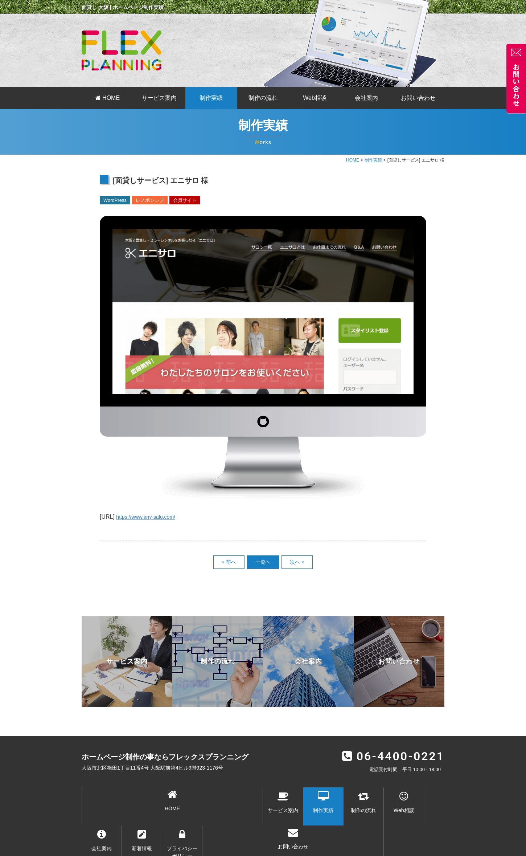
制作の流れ (263, 98)
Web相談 (314, 98)
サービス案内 (159, 98)
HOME (107, 98)
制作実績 (211, 98)
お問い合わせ (418, 98)
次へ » (297, 562)
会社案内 (366, 98)
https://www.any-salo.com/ (150, 517)
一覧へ (263, 562)
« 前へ (229, 562)
